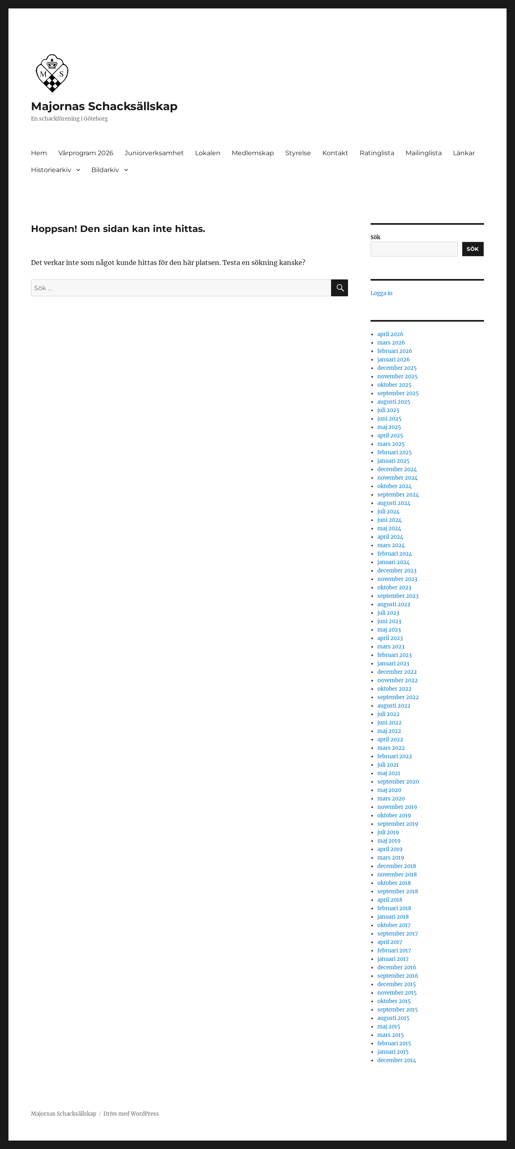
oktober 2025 (394, 385)
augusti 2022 (393, 705)
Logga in (382, 293)
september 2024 (398, 494)
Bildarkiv (105, 170)
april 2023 (390, 638)
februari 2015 (394, 1043)
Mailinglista (424, 153)
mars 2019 (390, 857)
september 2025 (398, 393)
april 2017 (389, 942)
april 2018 (389, 900)
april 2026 (390, 334)
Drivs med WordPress (131, 1113)
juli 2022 (388, 714)
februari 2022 (394, 756)
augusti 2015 (393, 1018)
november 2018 (397, 874)
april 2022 (390, 739)
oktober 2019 (394, 815)
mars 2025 (391, 444)
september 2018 (397, 891)
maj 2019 (389, 840)
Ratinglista (377, 153)
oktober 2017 (394, 925)
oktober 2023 (394, 587)
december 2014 (396, 1060)
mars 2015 (390, 1035)
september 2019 (397, 824)
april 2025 (390, 435)
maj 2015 (388, 1026)
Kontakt (335, 153)
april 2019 (390, 849)
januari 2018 (393, 916)
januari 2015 (393, 1051)
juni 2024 (389, 520)
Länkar (464, 153)
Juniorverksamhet (154, 153)
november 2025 (397, 376)
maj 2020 (389, 790)
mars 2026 (391, 342)
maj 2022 (389, 731)
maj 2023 (389, 629)
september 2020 (398, 781)
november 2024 (397, 477)
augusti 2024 (393, 503)
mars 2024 (391, 545)
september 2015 (397, 1009)
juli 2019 (388, 832)
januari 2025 (393, 461)
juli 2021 (388, 764)
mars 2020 (391, 798)
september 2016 (397, 976)
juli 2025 (388, 410)
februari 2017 (394, 950)
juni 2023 (389, 621)
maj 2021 (388, 773)
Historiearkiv (51, 170)
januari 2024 (393, 562)
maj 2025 (389, 427)
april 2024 (390, 536)
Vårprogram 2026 (85, 153)
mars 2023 (390, 646)
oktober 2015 (394, 1001)
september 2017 (397, 933)
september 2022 (398, 697)
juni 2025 (389, 418)
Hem (39, 153)
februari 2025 (394, 452)
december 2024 (397, 469)
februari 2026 (394, 351)
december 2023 (396, 570)
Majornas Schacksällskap (104, 106)
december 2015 (396, 984)
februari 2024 (394, 553)
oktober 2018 (394, 883)
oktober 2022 (394, 688)
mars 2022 (391, 748)
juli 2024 (388, 511)
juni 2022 (389, 722)
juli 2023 (388, 612)
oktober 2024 (394, 486)
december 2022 (397, 672)
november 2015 (397, 992)
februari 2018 (394, 908)
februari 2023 (394, 655)
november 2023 (397, 579)
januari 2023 (393, 663)
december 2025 (397, 368)
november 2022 (397, 680)
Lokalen (207, 153)
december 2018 (396, 866)
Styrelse (298, 153)
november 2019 (397, 807)
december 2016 (396, 967)
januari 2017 (393, 959)
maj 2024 (389, 528)
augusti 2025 (393, 401)
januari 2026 (393, 359)
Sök (375, 237)
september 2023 (397, 596)
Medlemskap (253, 153)
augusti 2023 (393, 604)
